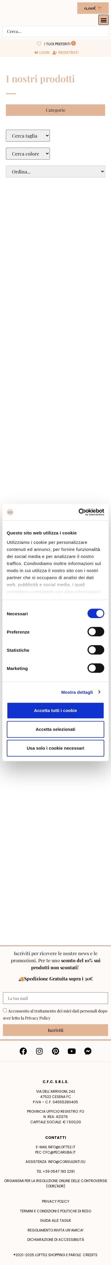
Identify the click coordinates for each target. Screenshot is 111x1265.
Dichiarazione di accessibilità (55, 1239)
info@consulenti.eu (66, 1161)
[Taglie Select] (28, 136)
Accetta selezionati (55, 729)
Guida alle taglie (55, 1220)
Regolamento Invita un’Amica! (55, 1230)
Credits (90, 1254)
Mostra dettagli (77, 691)
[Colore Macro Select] (28, 154)
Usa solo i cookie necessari (55, 748)
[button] (103, 20)
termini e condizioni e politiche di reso (55, 1211)
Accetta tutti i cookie (55, 710)
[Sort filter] (55, 172)
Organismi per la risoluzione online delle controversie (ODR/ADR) (55, 1183)
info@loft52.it (61, 1146)
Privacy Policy (38, 1018)
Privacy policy (55, 1201)
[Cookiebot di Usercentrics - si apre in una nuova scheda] (79, 512)
